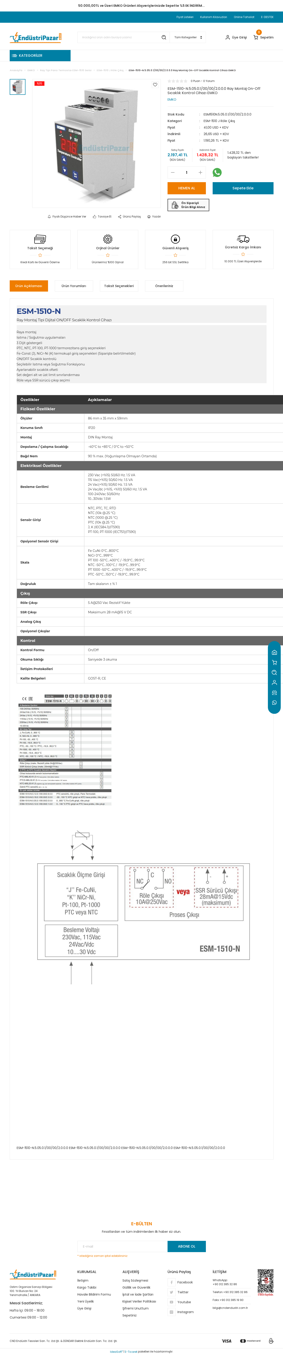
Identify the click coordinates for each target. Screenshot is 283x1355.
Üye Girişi (84, 1308)
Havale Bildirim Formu (94, 1294)
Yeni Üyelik (85, 1301)
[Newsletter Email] (141, 1246)
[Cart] (263, 37)
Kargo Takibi (86, 1287)
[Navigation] (40, 55)
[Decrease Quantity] (173, 172)
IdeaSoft (116, 1352)
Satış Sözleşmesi (135, 1280)
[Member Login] (236, 37)
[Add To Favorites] (155, 84)
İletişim (82, 1280)
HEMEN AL (186, 188)
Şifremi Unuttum (135, 1308)
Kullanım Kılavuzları (213, 17)
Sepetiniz (129, 1315)
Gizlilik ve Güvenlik (136, 1287)
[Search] (123, 37)
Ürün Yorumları (74, 286)
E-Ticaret (131, 1352)
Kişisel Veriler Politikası (139, 1301)
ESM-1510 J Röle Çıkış (219, 121)
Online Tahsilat (244, 17)
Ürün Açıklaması (28, 286)
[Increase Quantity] (201, 172)
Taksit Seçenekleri (119, 286)
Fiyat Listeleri (185, 17)
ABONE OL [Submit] (186, 1246)
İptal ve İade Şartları (137, 1294)
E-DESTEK (267, 17)
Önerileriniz (164, 286)
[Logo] (36, 37)
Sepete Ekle (242, 188)
